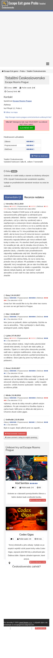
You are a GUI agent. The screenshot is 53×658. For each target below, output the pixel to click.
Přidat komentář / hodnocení (15, 434)
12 (14, 488)
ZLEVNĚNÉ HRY (26, 128)
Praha (22, 71)
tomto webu (25, 628)
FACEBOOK (41, 628)
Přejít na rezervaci (40, 156)
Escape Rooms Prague (22, 101)
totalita (14, 171)
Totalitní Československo (36, 71)
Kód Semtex (22, 483)
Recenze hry (40, 459)
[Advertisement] (23, 36)
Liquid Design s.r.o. (25, 622)
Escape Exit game (10, 71)
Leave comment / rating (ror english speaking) (21, 437)
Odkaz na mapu (11, 112)
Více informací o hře (37, 500)
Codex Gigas (26, 534)
